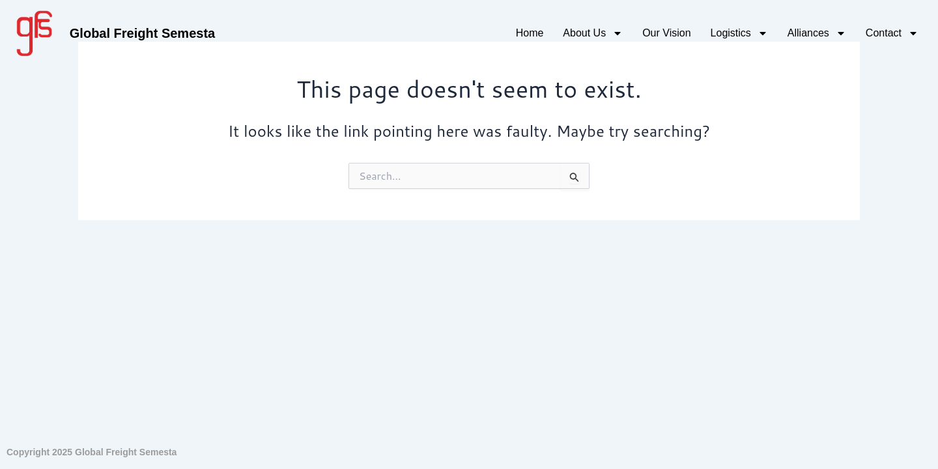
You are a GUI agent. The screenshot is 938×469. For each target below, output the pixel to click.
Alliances (817, 33)
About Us (593, 33)
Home (530, 32)
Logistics (739, 33)
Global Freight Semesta (142, 33)
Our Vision (666, 32)
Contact (892, 33)
